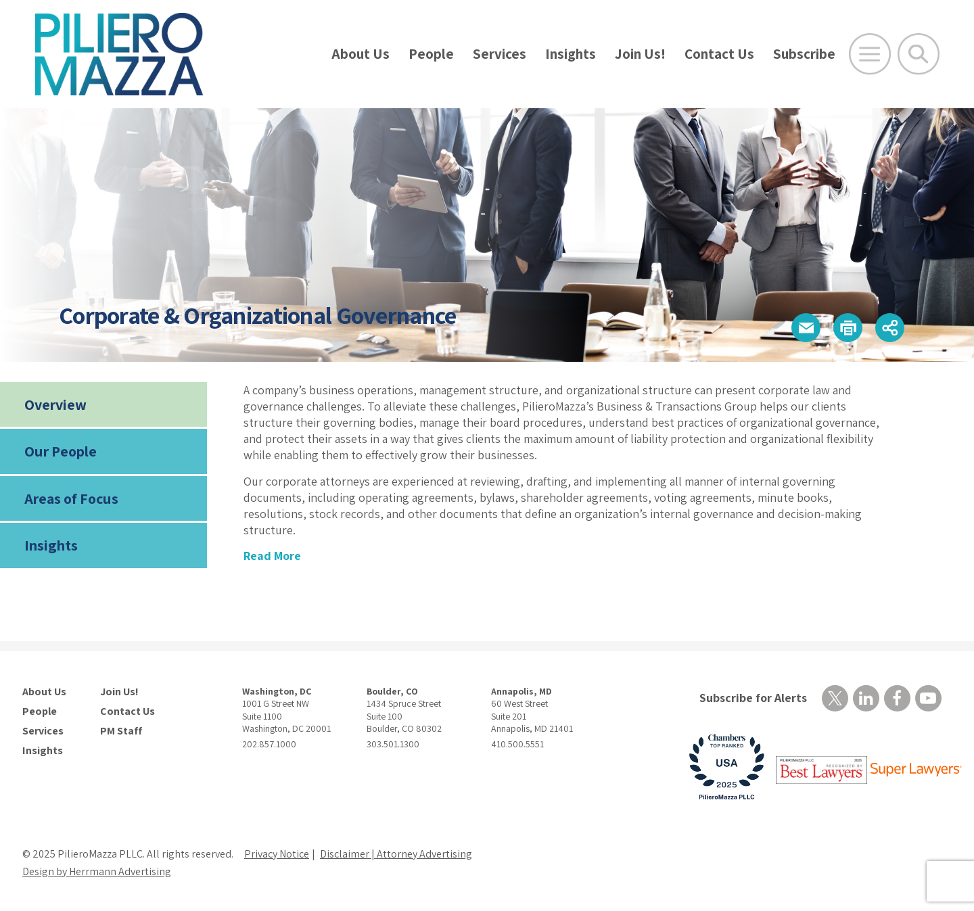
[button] (805, 327)
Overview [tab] (55, 404)
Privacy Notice (276, 854)
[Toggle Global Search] (919, 54)
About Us (360, 54)
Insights (570, 54)
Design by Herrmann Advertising (96, 871)
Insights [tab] (51, 545)
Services (499, 54)
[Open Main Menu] (870, 54)
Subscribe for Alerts (753, 697)
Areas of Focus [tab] (71, 498)
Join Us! (640, 54)
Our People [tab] (60, 451)
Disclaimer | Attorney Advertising (396, 854)
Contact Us (719, 54)
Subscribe (804, 54)
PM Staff (121, 731)
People (431, 54)
